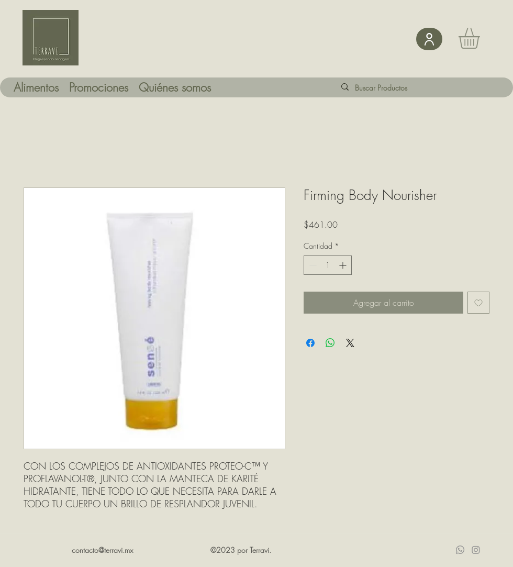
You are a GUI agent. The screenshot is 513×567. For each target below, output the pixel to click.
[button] (481, 38)
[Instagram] (476, 549)
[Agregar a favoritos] (478, 303)
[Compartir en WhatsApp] (330, 343)
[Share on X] (350, 343)
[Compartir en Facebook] (310, 343)
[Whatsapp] (460, 549)
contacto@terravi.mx (102, 550)
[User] (429, 39)
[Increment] (343, 265)
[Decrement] (311, 265)
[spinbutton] (327, 265)
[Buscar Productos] (389, 88)
